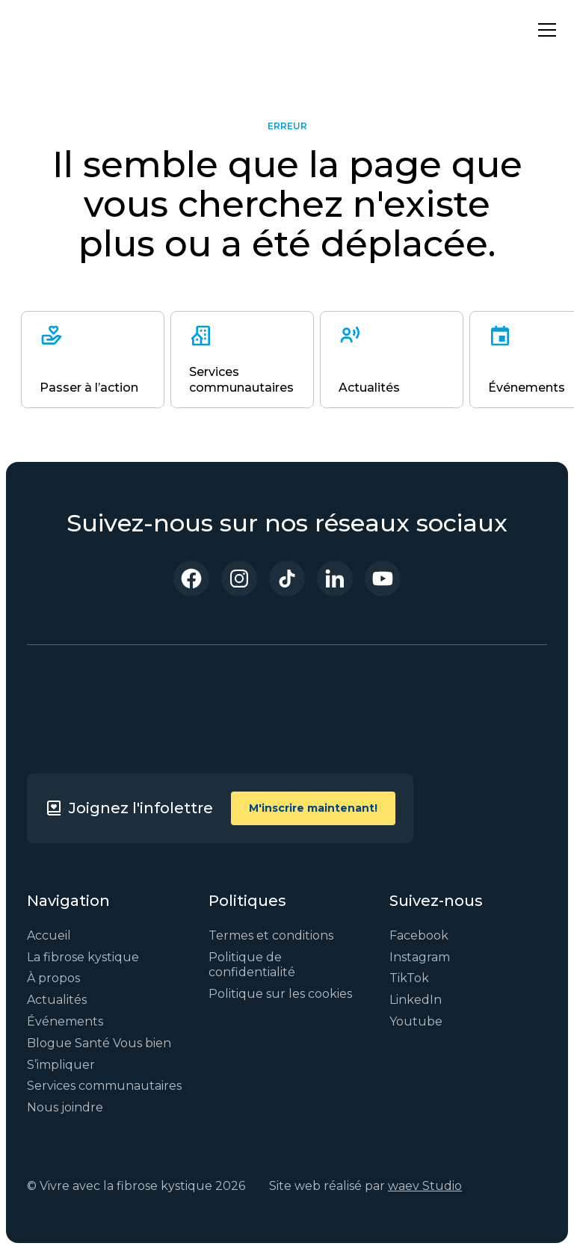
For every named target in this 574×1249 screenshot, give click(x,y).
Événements (65, 1021)
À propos (53, 978)
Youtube (415, 1021)
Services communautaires (104, 1086)
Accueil (49, 935)
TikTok (409, 978)
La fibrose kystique (83, 957)
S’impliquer (61, 1065)
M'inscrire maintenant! (313, 808)
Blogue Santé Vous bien (99, 1043)
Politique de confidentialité (252, 965)
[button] (544, 30)
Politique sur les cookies (280, 994)
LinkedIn (415, 1000)
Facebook (418, 935)
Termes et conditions (271, 935)
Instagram (419, 957)
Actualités (57, 1000)
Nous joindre (65, 1107)
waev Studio (425, 1186)
